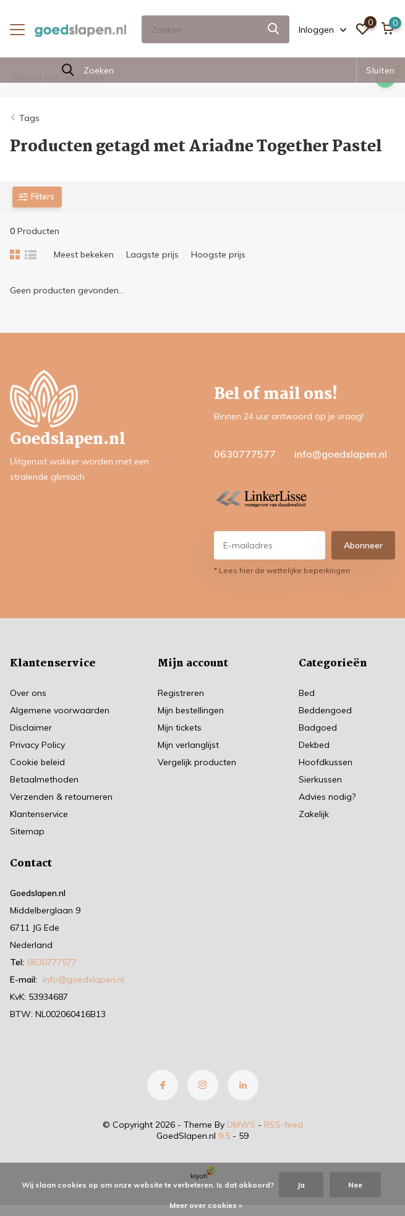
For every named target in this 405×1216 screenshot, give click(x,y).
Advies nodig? (327, 796)
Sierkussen (320, 779)
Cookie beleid (37, 762)
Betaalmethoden (44, 779)
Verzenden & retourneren (61, 796)
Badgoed (318, 727)
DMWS (241, 1124)
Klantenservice (39, 814)
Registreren (181, 692)
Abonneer (363, 545)
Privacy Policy (37, 744)
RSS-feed (283, 1124)
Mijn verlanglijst (188, 744)
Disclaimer (31, 727)
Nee (355, 1184)
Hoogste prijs (218, 254)
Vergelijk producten (197, 762)
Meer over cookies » (205, 1205)
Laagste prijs (152, 254)
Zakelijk (314, 814)
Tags (29, 118)
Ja (301, 1184)
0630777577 (245, 454)
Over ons (28, 692)
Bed (307, 692)
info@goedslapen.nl (340, 454)
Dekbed (314, 744)
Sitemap (27, 831)
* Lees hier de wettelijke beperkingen (282, 570)
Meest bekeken (84, 254)
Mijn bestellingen (191, 710)
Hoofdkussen (325, 762)
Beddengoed (325, 710)
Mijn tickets (180, 727)
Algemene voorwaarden (59, 710)
